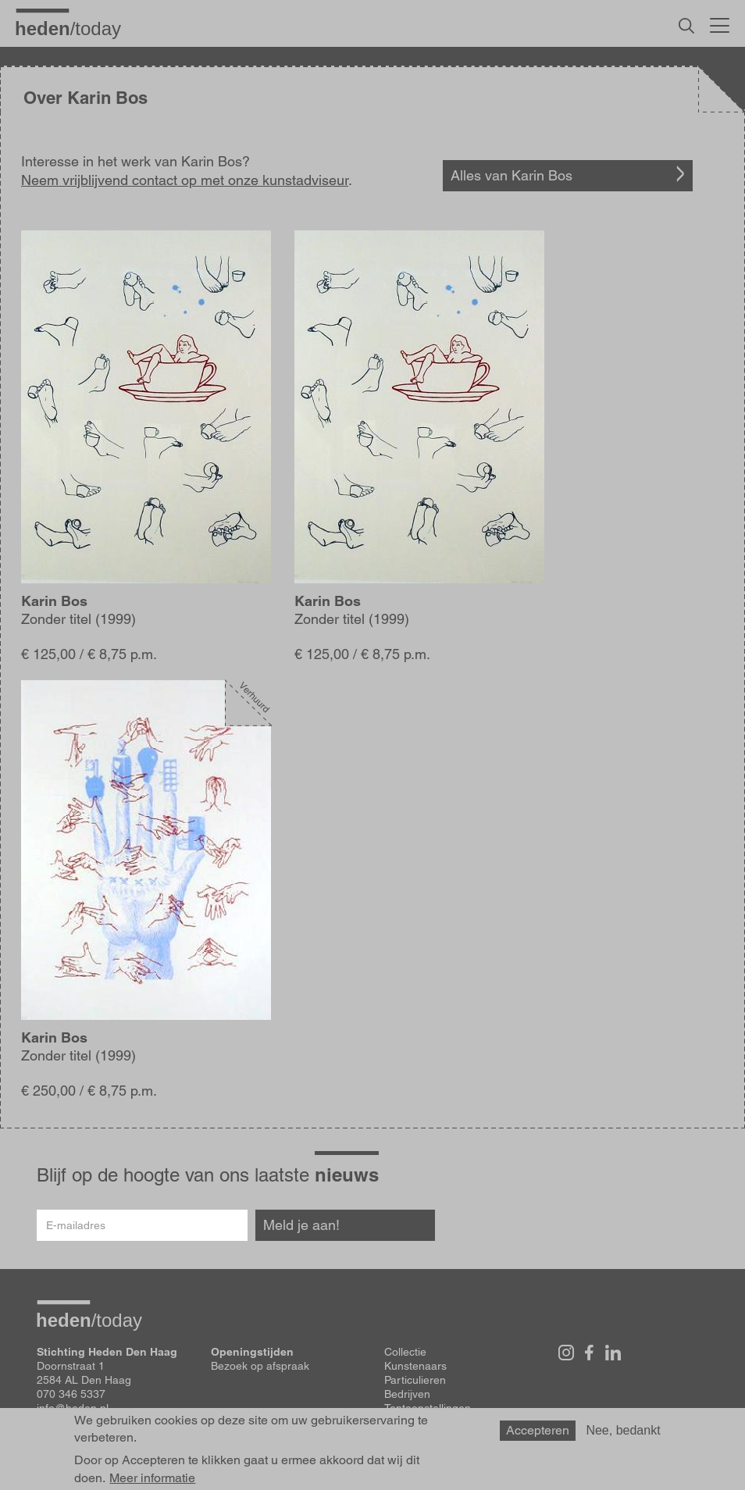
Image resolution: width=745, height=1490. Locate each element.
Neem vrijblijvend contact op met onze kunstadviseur (184, 180)
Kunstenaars (415, 1366)
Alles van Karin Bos (511, 175)
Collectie (405, 1352)
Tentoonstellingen (427, 1408)
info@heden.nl (73, 1408)
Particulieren (415, 1380)
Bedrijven (407, 1394)
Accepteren (537, 1438)
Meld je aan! (301, 1225)
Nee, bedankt (623, 1438)
